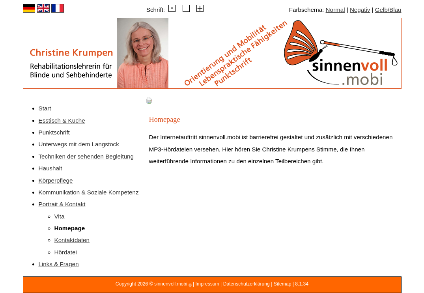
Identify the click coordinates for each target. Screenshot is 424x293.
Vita (59, 216)
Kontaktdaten (72, 240)
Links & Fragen (59, 264)
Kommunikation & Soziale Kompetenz (89, 192)
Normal (335, 9)
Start (45, 108)
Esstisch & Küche (62, 120)
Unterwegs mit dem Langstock (79, 144)
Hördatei (65, 252)
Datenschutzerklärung (246, 284)
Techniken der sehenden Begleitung (86, 156)
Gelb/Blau (388, 9)
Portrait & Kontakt (62, 204)
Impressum (207, 284)
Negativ (360, 9)
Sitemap (282, 284)
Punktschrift (54, 132)
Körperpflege (56, 180)
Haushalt (50, 168)
